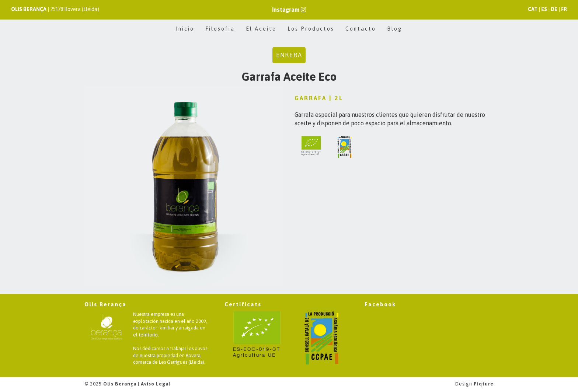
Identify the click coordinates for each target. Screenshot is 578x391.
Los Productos (311, 29)
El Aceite (261, 29)
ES (544, 9)
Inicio (185, 29)
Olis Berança (119, 384)
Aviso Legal (155, 384)
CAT (532, 9)
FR (564, 9)
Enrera (289, 55)
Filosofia (220, 29)
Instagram (289, 9)
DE (554, 9)
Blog (394, 29)
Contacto (360, 29)
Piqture (484, 384)
